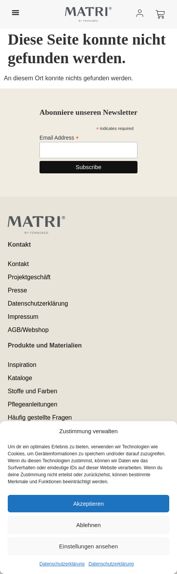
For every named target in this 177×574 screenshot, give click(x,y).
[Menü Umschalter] (15, 12)
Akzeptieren (88, 503)
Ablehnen (88, 525)
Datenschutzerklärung (62, 564)
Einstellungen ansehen (88, 546)
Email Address (59, 137)
